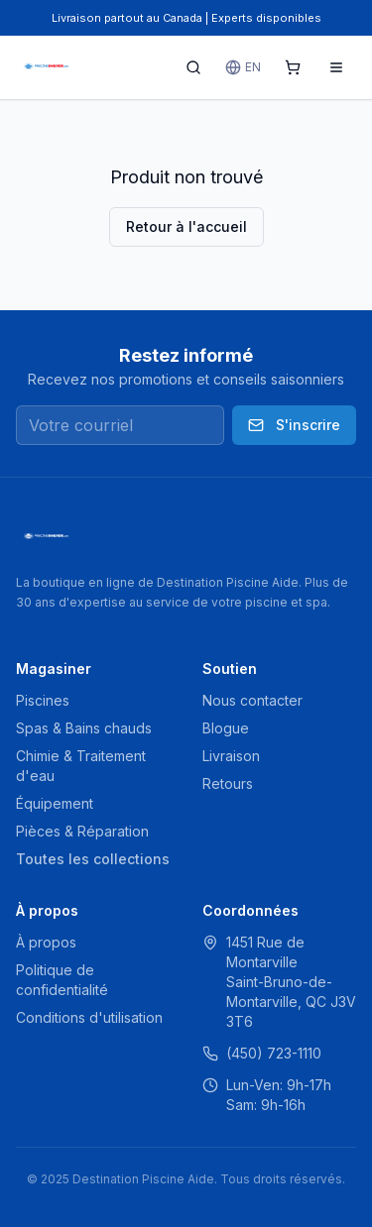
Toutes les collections (93, 858)
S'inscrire (294, 424)
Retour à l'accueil (186, 226)
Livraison (231, 755)
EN (243, 67)
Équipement (54, 803)
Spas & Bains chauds (84, 728)
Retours (227, 783)
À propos (46, 942)
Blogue (225, 728)
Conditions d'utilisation (89, 1017)
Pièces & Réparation (82, 831)
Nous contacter (252, 700)
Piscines (42, 700)
